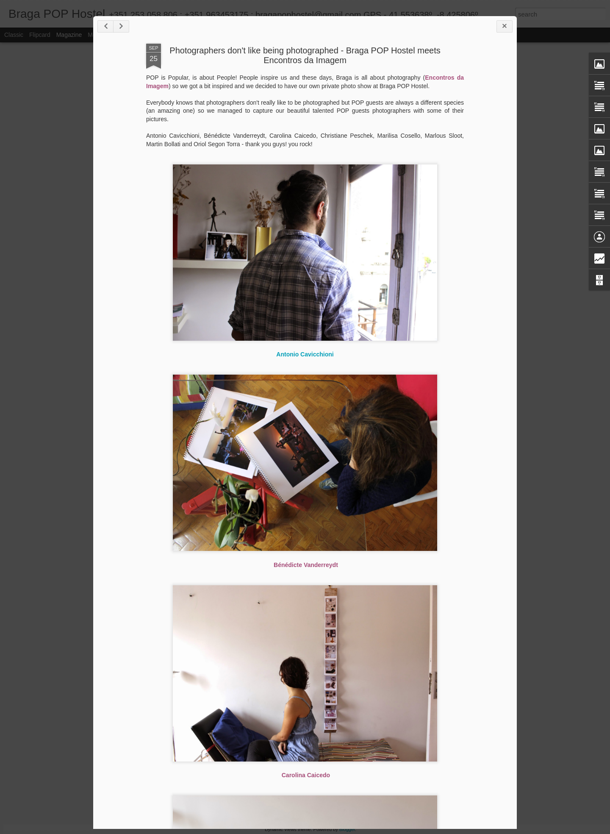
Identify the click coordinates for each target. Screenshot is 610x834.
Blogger (347, 829)
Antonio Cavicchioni (304, 354)
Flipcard (39, 34)
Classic (13, 34)
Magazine (69, 34)
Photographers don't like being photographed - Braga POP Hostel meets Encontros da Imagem (304, 55)
